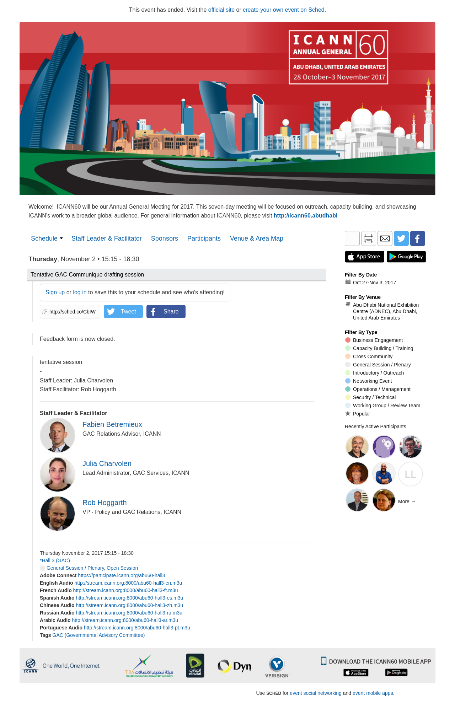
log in (79, 292)
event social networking (316, 693)
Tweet (128, 311)
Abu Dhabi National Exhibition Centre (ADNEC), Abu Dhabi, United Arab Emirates (382, 311)
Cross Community (368, 356)
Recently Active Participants (375, 426)
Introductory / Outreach (374, 373)
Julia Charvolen (107, 463)
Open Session (122, 568)
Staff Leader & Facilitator (106, 238)
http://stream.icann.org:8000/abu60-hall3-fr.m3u (125, 590)
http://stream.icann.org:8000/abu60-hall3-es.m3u (129, 598)
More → (407, 501)
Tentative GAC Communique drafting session (87, 275)
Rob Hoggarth (104, 502)
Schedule (44, 238)
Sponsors (164, 238)
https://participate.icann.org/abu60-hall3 (121, 575)
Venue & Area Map (256, 238)
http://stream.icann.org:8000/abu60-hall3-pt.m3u (137, 627)
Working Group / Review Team (382, 405)
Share (171, 311)
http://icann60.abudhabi (306, 216)
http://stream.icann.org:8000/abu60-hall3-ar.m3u (125, 620)
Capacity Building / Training (379, 348)
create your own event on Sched (283, 10)
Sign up (55, 292)
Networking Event (368, 381)
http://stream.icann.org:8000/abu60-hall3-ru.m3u (129, 613)
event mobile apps (373, 693)
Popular (357, 413)
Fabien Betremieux (112, 424)
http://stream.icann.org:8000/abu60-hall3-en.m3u (128, 583)
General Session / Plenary (72, 568)
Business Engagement (374, 340)
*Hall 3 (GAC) (55, 560)
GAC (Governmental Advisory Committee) (99, 635)
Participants (204, 238)
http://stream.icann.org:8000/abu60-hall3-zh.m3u (129, 605)
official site (221, 10)
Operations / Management (378, 389)
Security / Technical (370, 397)
